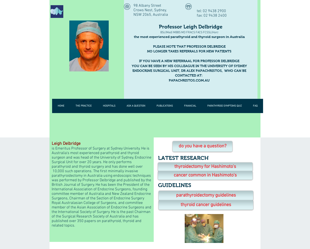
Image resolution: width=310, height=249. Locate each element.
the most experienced (152, 37)
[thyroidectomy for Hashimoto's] (205, 166)
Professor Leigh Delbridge (189, 27)
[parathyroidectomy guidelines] (206, 195)
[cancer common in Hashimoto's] (205, 175)
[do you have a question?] (202, 146)
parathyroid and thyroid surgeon (197, 37)
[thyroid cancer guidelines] (206, 205)
